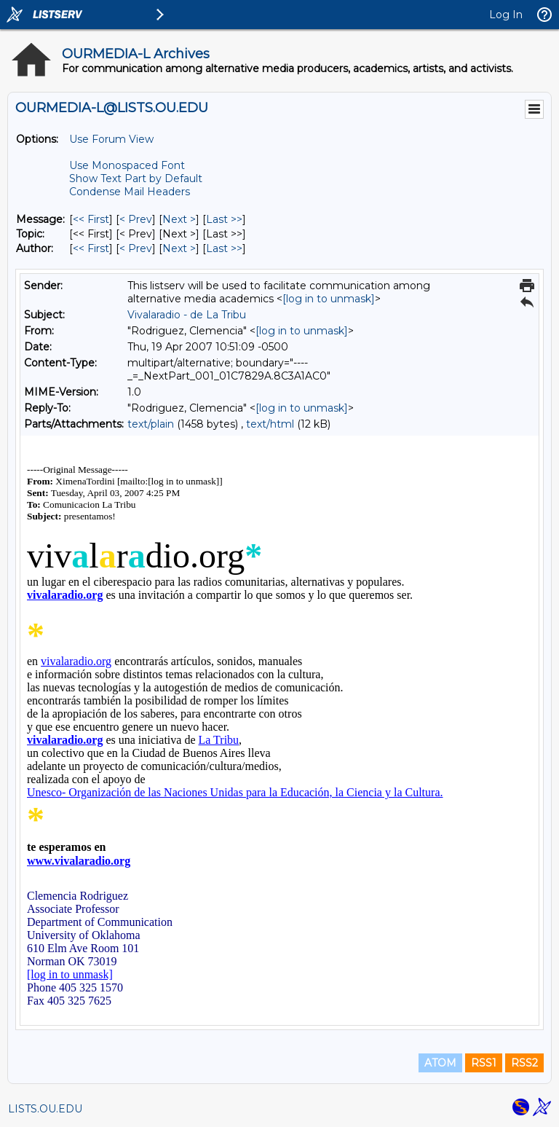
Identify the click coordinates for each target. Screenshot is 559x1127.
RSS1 (483, 1062)
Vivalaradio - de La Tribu (186, 314)
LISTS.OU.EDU (45, 1108)
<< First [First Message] (91, 219)
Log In (506, 14)
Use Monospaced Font (127, 165)
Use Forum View (111, 139)
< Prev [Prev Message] (135, 219)
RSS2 (524, 1062)
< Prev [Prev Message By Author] (135, 248)
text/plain (150, 424)
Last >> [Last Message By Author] (224, 248)
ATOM (440, 1062)
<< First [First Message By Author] (91, 248)
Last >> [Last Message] (224, 219)
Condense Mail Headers (129, 191)
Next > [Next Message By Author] (179, 248)
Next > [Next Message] (179, 219)
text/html (270, 424)
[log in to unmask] (328, 298)
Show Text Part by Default (135, 178)
